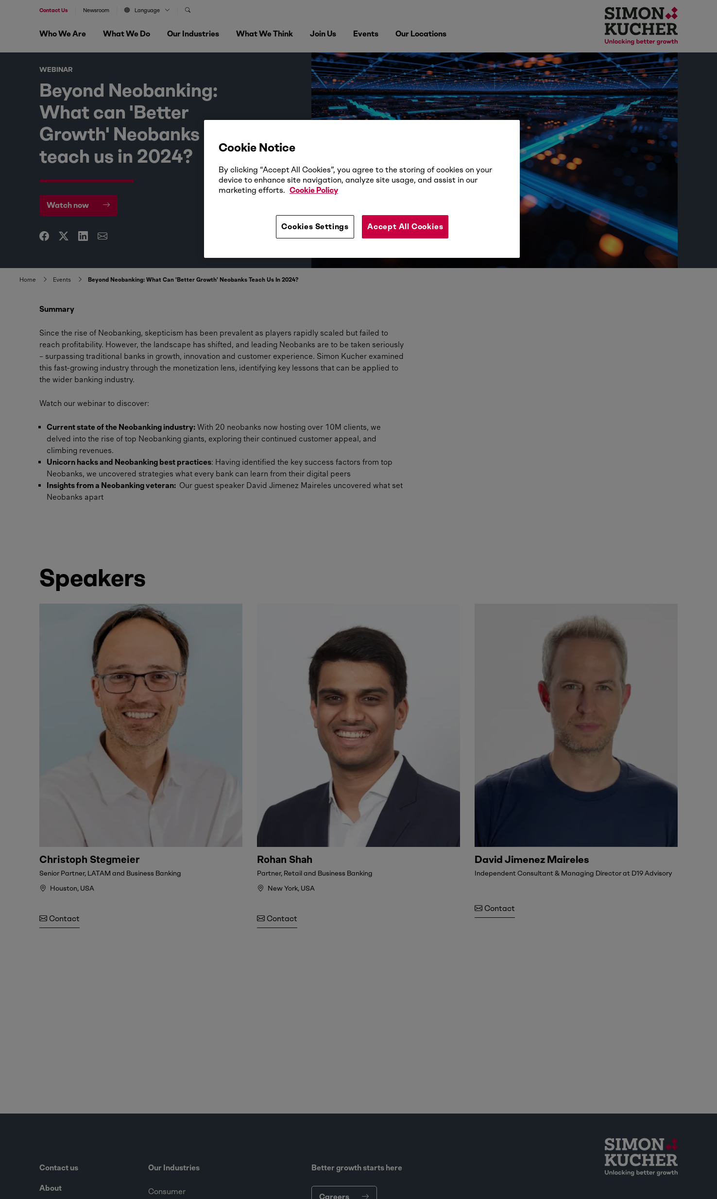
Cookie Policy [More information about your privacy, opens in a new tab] (314, 190)
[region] (362, 189)
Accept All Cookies (405, 226)
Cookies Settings (315, 226)
